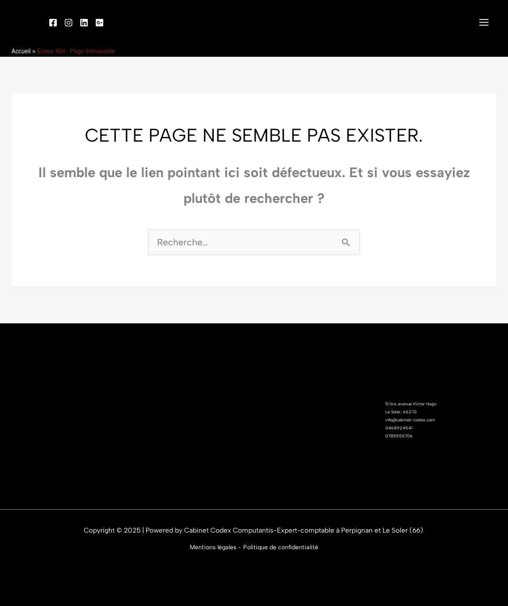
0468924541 (398, 428)
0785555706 (399, 436)
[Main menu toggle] (484, 22)
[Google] (99, 22)
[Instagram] (68, 22)
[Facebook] (53, 22)
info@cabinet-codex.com (410, 420)
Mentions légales (213, 547)
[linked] (84, 22)
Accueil (20, 51)
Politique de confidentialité (280, 547)
